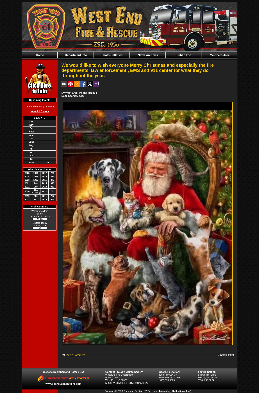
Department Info (75, 55)
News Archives (147, 55)
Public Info (183, 55)
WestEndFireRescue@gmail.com (130, 382)
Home (39, 55)
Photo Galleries (111, 55)
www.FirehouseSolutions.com (63, 383)
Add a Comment (75, 355)
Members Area (219, 55)
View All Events (40, 111)
